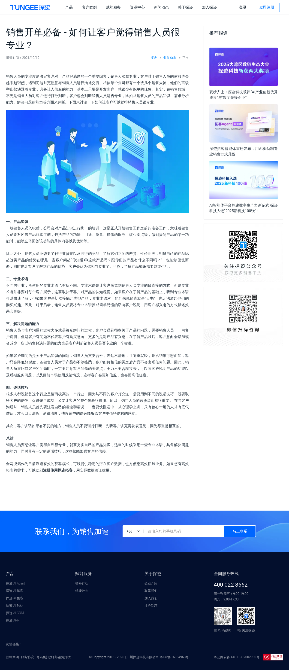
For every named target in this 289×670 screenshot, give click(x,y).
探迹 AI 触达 (14, 605)
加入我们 (150, 598)
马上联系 (239, 531)
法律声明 (12, 657)
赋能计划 (81, 591)
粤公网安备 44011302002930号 (236, 657)
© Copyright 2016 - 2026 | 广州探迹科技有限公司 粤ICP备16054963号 (139, 657)
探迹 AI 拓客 (14, 591)
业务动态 (169, 58)
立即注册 (266, 7)
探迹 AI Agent (15, 583)
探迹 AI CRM (15, 613)
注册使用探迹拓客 (57, 470)
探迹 (154, 58)
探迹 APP (12, 620)
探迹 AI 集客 (14, 598)
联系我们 (150, 591)
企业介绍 (150, 583)
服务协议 (27, 657)
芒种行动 (81, 583)
